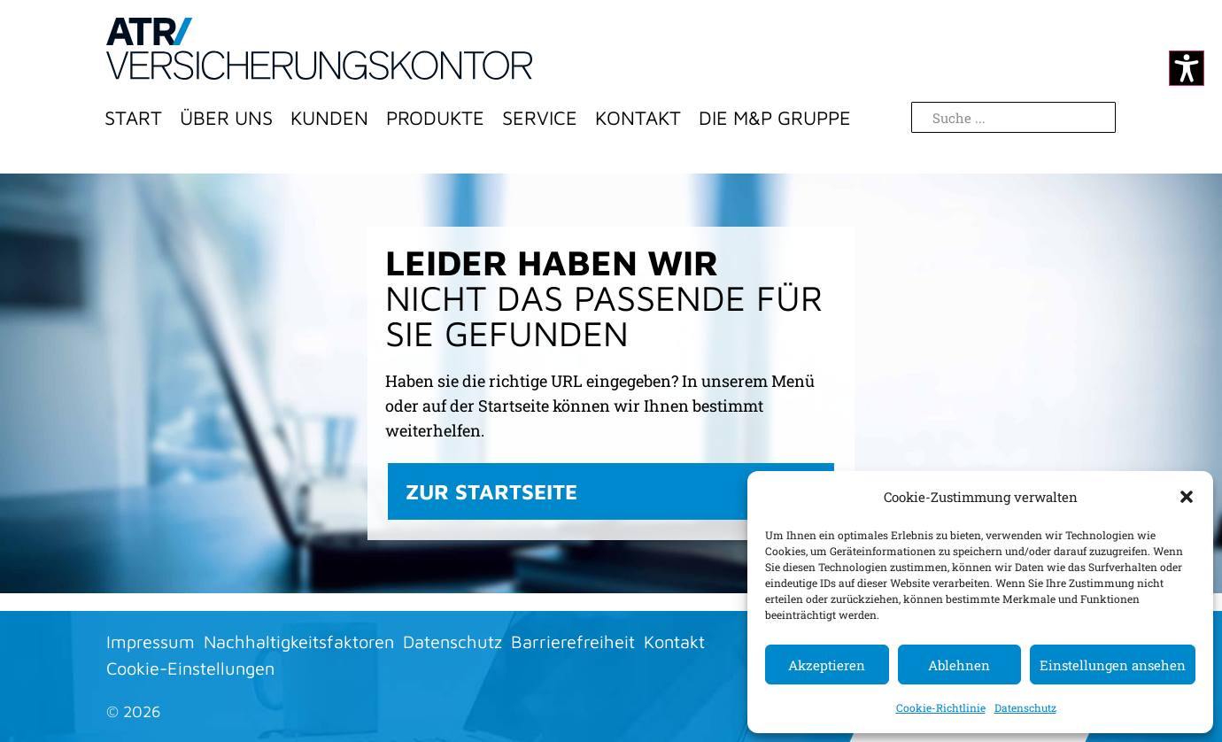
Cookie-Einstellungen (190, 668)
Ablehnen (959, 665)
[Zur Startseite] (319, 49)
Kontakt (638, 117)
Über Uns (226, 117)
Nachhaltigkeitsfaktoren (299, 641)
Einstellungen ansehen (1113, 665)
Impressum (150, 641)
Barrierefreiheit (573, 641)
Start (133, 117)
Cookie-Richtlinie (941, 707)
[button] (1186, 497)
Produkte (435, 117)
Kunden (329, 117)
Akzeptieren (826, 665)
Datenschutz (1025, 707)
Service (539, 117)
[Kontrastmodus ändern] (1186, 68)
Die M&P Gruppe (775, 117)
